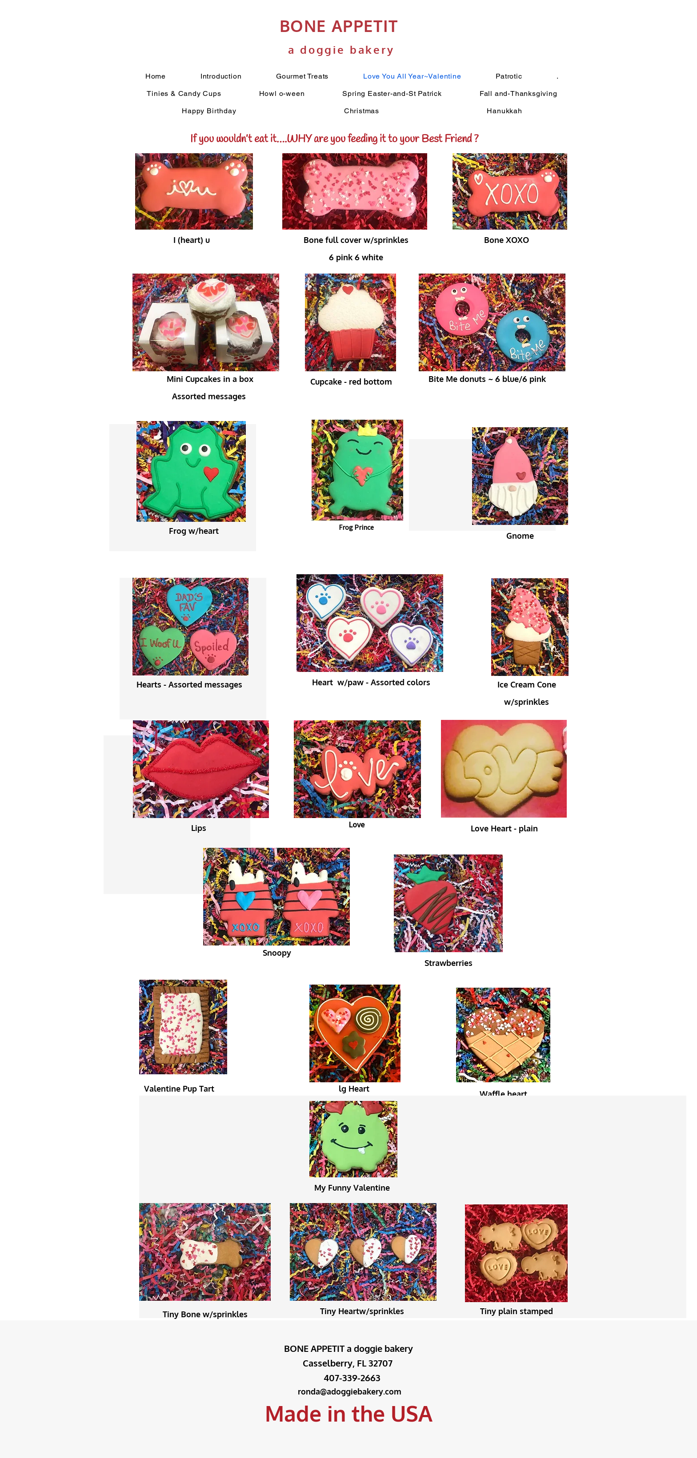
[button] (557, 76)
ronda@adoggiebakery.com (349, 1391)
